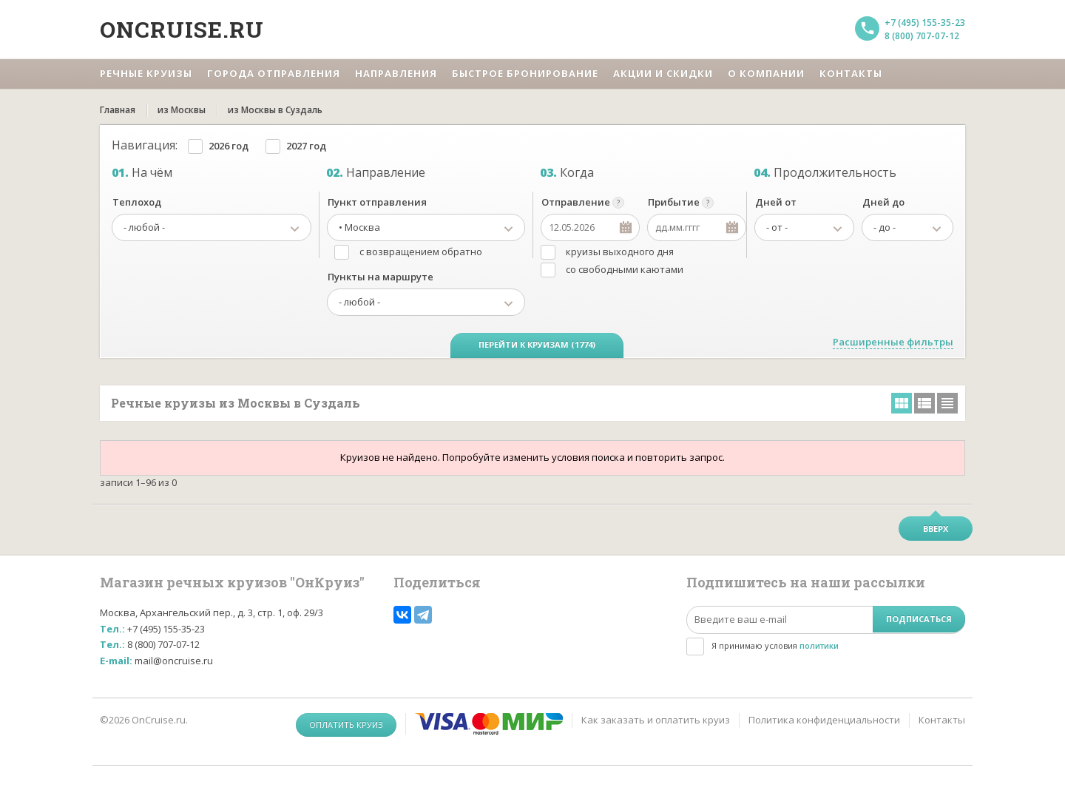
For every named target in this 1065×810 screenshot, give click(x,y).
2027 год (306, 145)
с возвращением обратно (420, 251)
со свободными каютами (624, 269)
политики (819, 645)
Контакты (942, 719)
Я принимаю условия (775, 645)
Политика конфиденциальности (824, 719)
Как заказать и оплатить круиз (655, 719)
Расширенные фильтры (893, 341)
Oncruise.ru (182, 29)
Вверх (935, 528)
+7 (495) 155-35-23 (925, 22)
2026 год (228, 145)
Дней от (776, 202)
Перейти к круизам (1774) (537, 344)
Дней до (883, 202)
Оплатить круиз (346, 724)
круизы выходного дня (620, 251)
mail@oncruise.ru (174, 660)
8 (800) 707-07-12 (922, 36)
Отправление (575, 202)
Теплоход (136, 202)
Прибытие (674, 202)
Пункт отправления (377, 202)
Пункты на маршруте (380, 276)
